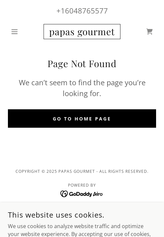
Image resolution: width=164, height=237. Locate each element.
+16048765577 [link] (82, 10)
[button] (19, 31)
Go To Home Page (82, 119)
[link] (82, 31)
